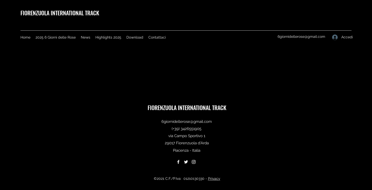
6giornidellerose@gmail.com (301, 36)
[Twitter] (186, 161)
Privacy (214, 178)
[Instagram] (193, 161)
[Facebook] (178, 161)
